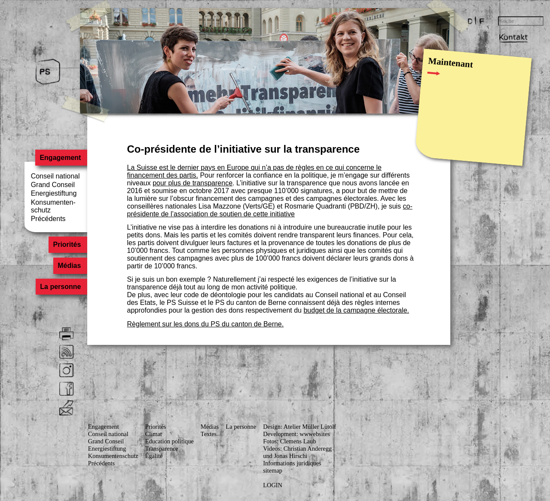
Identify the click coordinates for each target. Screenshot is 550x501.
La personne (60, 286)
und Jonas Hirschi (285, 455)
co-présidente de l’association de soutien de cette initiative (269, 210)
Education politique (169, 441)
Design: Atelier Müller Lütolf (299, 426)
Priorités (67, 245)
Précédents (48, 218)
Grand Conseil (53, 184)
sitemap (272, 470)
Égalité (154, 455)
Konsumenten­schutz (113, 455)
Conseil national (55, 176)
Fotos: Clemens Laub (289, 441)
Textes (209, 433)
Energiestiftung (54, 193)
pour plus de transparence (192, 183)
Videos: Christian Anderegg (297, 448)
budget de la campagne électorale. (356, 310)
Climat (153, 433)
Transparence (161, 448)
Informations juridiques (292, 463)
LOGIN (272, 485)
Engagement (60, 157)
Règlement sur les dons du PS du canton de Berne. (205, 324)
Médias (69, 265)
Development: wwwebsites (296, 433)
